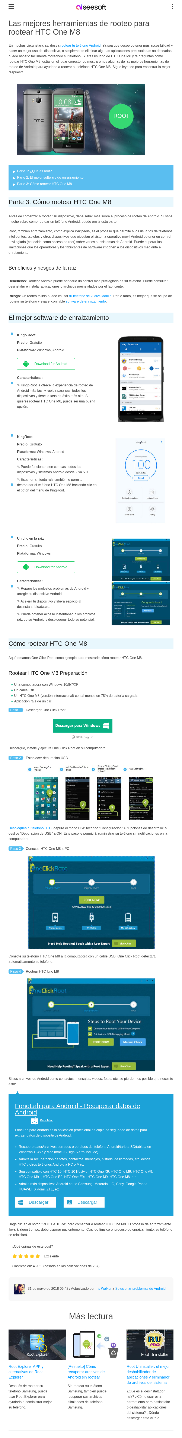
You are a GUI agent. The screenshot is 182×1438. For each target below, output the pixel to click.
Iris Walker (104, 1288)
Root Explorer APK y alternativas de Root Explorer (26, 1371)
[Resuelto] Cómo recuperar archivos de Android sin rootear (86, 1371)
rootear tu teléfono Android (80, 45)
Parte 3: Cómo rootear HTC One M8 (44, 184)
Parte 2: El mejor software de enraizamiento (50, 177)
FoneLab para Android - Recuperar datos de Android (77, 1109)
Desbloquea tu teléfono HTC (30, 828)
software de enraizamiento (86, 301)
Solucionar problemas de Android (140, 1288)
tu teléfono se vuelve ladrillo (90, 296)
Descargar (38, 1202)
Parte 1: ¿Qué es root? (34, 171)
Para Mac (46, 1120)
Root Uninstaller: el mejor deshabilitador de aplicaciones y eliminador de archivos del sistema (148, 1374)
